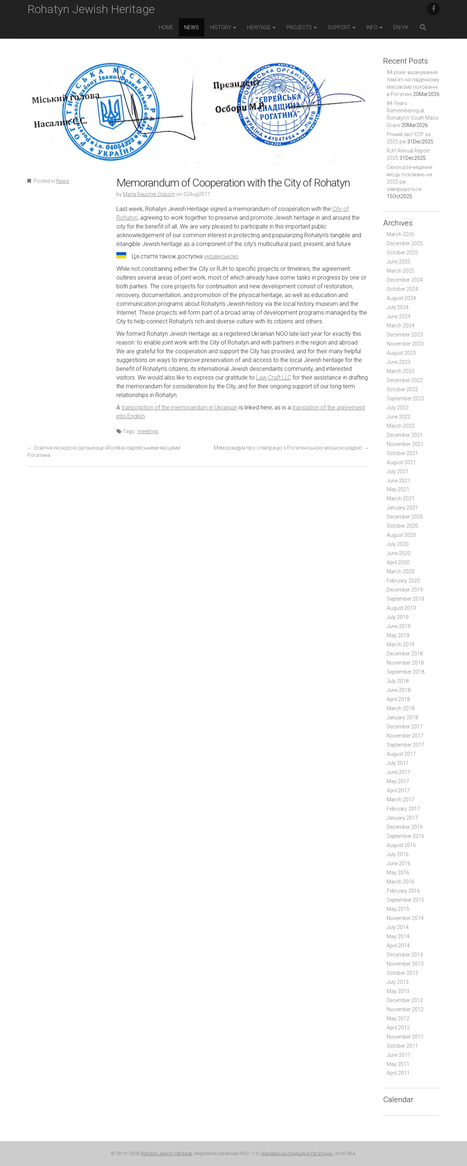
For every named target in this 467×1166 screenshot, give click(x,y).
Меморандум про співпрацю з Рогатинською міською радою (291, 448)
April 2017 (398, 790)
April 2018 (398, 699)
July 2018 (398, 681)
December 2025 (405, 243)
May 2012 (398, 1018)
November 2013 (405, 964)
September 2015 (405, 900)
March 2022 (400, 426)
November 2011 (405, 1037)
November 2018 (405, 663)
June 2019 (398, 626)
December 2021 (405, 435)
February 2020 (403, 581)
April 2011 (398, 1073)
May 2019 (398, 635)
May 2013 (398, 991)
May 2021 (398, 489)
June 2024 (398, 316)
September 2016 (405, 836)
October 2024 (402, 289)
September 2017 (405, 745)
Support (341, 27)
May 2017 (398, 781)
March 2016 (400, 882)
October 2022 (402, 389)
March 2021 (400, 498)
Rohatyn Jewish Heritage (91, 9)
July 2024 (398, 307)
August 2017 (401, 754)
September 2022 (405, 398)
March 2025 (400, 271)
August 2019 (401, 608)
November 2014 (405, 918)
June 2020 (398, 553)
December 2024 (405, 280)
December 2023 (405, 335)
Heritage (261, 27)
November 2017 (405, 736)
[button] (423, 28)
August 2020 (401, 535)
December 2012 (405, 1000)
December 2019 (405, 590)
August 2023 (401, 353)
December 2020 (405, 517)
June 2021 (398, 481)
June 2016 (398, 863)
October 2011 (402, 1046)
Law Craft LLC (273, 377)
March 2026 (400, 234)
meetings (148, 431)
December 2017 (405, 727)
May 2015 (398, 909)
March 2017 (400, 800)
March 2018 (400, 708)
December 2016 (405, 827)
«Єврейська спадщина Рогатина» (296, 1153)
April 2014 (398, 945)
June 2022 (398, 417)
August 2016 (401, 845)
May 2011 (398, 1064)
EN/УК (401, 27)
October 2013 (402, 973)
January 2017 (402, 818)
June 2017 (398, 772)
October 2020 (402, 526)
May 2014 (398, 936)
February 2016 (403, 891)
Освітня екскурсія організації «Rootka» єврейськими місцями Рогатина (103, 451)
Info (374, 27)
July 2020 (398, 544)
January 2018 (402, 717)
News (191, 27)
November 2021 (405, 444)
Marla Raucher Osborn (149, 194)
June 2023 (398, 362)
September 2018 (405, 672)
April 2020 (398, 562)
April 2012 (398, 1028)
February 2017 (403, 809)
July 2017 (398, 763)
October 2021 (402, 453)
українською (221, 256)
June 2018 (398, 690)
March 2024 (400, 325)
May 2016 (398, 873)
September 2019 (405, 599)
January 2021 (402, 508)
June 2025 (398, 262)
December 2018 (405, 654)
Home (166, 27)
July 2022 (398, 408)
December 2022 (405, 380)
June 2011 (398, 1055)
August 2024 (401, 298)
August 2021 (401, 462)
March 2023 (400, 371)
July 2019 (398, 617)
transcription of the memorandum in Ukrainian (179, 407)
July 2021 (398, 471)
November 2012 (405, 1009)
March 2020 (400, 571)
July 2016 (398, 854)
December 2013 (405, 955)
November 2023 (405, 344)
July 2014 (398, 927)
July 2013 (398, 982)
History (223, 27)
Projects (301, 27)
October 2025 (402, 252)
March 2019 (400, 644)
